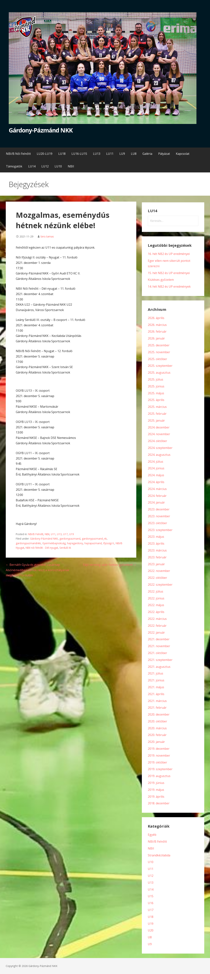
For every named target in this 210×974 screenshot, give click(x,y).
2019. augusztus (159, 776)
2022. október (157, 578)
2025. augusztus (159, 372)
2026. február (157, 331)
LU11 (109, 154)
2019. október (157, 762)
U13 (59, 534)
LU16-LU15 (79, 154)
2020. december (159, 714)
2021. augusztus (159, 667)
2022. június (156, 598)
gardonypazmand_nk (94, 538)
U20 (150, 930)
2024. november (159, 434)
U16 (150, 903)
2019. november (159, 755)
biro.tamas (47, 236)
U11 (53, 534)
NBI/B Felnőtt (35, 534)
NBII (71, 166)
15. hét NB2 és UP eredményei (169, 273)
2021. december (159, 639)
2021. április (156, 694)
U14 (150, 889)
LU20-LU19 (44, 154)
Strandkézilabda (159, 855)
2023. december (159, 509)
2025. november (159, 352)
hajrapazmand (93, 543)
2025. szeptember (160, 366)
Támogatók (14, 166)
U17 (65, 534)
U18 (150, 917)
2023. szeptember (160, 530)
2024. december (159, 427)
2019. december (159, 749)
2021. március (157, 701)
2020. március (157, 728)
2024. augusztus (159, 455)
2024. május (156, 475)
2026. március (157, 325)
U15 (150, 896)
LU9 (122, 154)
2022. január (156, 632)
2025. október (157, 359)
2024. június (156, 468)
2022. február (157, 626)
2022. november (159, 571)
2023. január (156, 564)
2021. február (157, 708)
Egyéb (152, 835)
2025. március (157, 407)
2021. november (159, 646)
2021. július (155, 673)
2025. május (156, 393)
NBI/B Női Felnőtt (18, 154)
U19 (71, 534)
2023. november (159, 516)
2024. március (157, 489)
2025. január (156, 420)
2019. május (156, 790)
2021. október (157, 653)
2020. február (157, 735)
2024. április (156, 482)
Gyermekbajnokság (54, 543)
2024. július (155, 462)
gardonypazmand (69, 538)
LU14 (31, 166)
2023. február (157, 557)
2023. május (156, 537)
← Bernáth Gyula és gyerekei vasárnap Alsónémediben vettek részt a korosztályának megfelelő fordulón (37, 570)
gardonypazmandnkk (28, 543)
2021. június (156, 680)
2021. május (156, 687)
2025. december (159, 345)
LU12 (45, 166)
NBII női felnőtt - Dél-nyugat (42, 547)
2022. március (157, 619)
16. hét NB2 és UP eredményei (169, 254)
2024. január (156, 502)
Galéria (147, 154)
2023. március (157, 550)
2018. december (159, 803)
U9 (150, 944)
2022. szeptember (160, 585)
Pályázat (164, 154)
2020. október (157, 721)
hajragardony (75, 543)
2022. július (155, 591)
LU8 (133, 154)
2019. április (156, 797)
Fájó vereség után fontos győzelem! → (109, 565)
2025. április (156, 400)
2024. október (157, 441)
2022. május (156, 605)
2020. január (156, 742)
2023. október (157, 523)
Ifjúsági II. (108, 543)
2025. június (156, 386)
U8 (150, 937)
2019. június (156, 783)
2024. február (157, 496)
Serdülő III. (65, 547)
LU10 (58, 166)
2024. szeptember (160, 448)
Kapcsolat (182, 154)
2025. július (155, 379)
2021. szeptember (160, 660)
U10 (150, 862)
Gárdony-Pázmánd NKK (41, 130)
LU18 (62, 154)
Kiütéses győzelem (161, 280)
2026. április (156, 318)
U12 (150, 876)
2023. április (156, 543)
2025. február (157, 414)
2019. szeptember (160, 769)
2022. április (156, 612)
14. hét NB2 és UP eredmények (169, 286)
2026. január (156, 338)
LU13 (96, 154)
